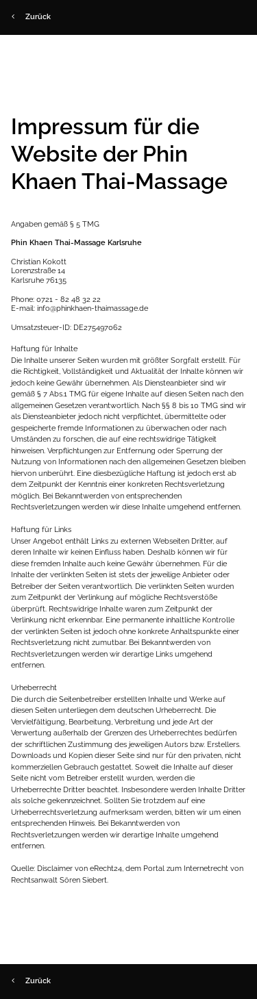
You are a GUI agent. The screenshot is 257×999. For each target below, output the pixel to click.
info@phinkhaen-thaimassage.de (92, 308)
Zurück (31, 16)
